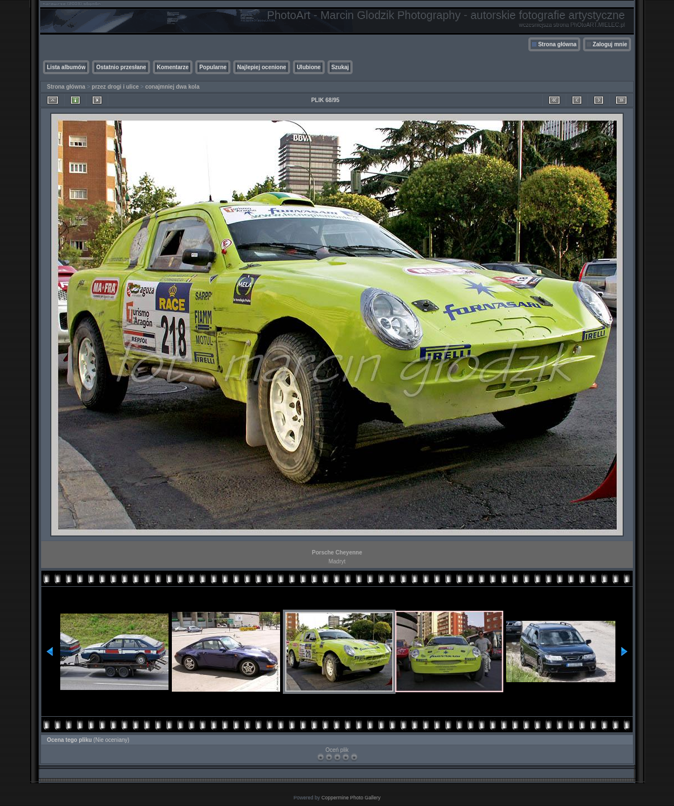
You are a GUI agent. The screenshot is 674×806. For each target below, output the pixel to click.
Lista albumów (66, 67)
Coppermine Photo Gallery (351, 797)
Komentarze (173, 67)
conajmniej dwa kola (172, 87)
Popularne (213, 67)
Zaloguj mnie (610, 44)
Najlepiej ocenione (261, 67)
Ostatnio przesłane (121, 67)
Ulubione (309, 67)
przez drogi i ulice (115, 87)
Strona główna (557, 44)
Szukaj (340, 67)
